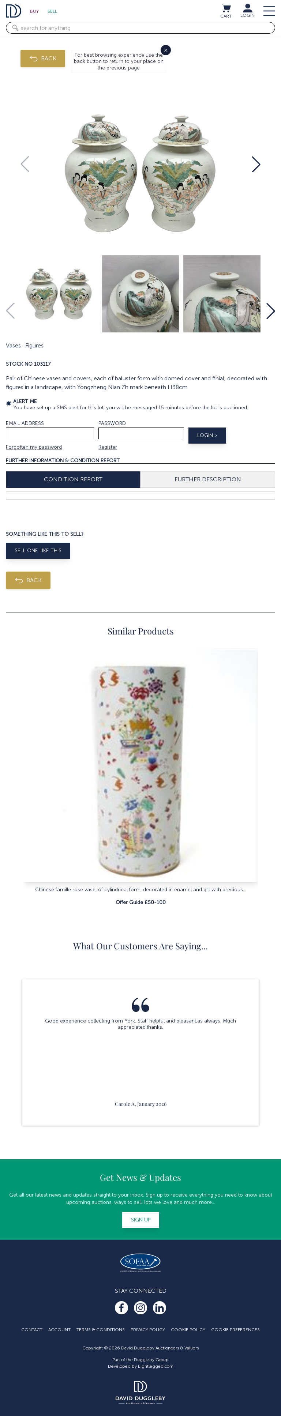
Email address (25, 423)
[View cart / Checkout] (226, 8)
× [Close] (166, 50)
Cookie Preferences (235, 1329)
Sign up (140, 1220)
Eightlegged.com (155, 1366)
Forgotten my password (34, 447)
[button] (256, 164)
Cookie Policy (188, 1329)
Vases (13, 345)
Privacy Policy (148, 1329)
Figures (34, 345)
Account (59, 1329)
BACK (42, 58)
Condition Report (73, 479)
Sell (52, 11)
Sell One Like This (38, 550)
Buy (34, 11)
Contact (31, 1329)
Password (112, 423)
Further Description (208, 479)
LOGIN (247, 15)
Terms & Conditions (100, 1329)
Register (107, 447)
